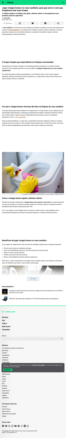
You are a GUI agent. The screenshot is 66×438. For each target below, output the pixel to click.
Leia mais (33, 279)
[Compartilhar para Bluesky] (32, 23)
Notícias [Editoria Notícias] (4, 386)
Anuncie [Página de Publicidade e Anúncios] (4, 406)
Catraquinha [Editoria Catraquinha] (5, 355)
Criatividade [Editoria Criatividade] (5, 362)
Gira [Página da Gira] (3, 320)
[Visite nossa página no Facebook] (3, 426)
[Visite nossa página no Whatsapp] (28, 426)
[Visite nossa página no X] (9, 426)
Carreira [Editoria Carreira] (4, 353)
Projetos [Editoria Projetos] (4, 388)
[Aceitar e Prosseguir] (7, 370)
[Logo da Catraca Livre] (3, 2)
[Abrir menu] (63, 2)
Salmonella (22, 117)
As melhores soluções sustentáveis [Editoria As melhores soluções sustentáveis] (13, 348)
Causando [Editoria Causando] (5, 357)
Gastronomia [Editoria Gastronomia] (6, 374)
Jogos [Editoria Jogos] (4, 379)
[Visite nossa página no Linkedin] (25, 426)
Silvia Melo (7, 18)
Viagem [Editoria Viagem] (4, 395)
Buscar (4, 336)
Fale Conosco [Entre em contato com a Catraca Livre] (6, 409)
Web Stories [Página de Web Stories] (6, 326)
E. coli (15, 117)
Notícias (10, 2)
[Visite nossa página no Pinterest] (19, 426)
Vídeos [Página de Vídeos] (4, 323)
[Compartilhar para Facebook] (45, 23)
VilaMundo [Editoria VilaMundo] (5, 398)
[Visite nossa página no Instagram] (12, 426)
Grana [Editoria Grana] (4, 376)
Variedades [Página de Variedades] (6, 329)
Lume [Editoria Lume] (4, 381)
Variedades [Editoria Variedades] (5, 393)
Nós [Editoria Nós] (3, 383)
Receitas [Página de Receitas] (5, 317)
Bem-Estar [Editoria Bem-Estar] (5, 350)
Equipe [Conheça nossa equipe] (4, 416)
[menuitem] (33, 318)
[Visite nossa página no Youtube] (15, 426)
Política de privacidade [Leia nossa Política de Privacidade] (9, 414)
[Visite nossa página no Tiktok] (22, 426)
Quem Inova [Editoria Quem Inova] (5, 391)
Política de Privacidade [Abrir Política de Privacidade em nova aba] (38, 365)
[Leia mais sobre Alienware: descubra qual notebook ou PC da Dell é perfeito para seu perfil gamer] (33, 298)
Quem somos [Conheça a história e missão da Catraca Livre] (6, 411)
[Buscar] (61, 339)
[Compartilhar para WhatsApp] (20, 23)
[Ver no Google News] (7, 23)
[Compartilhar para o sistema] (58, 23)
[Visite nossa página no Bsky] (6, 426)
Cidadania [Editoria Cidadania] (5, 360)
